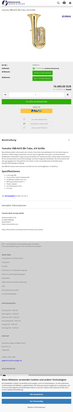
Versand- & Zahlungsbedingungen (13, 274)
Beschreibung (9, 140)
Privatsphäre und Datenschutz (12, 258)
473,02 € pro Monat (42, 73)
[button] (5, 94)
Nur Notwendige (36, 401)
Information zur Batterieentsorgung (14, 270)
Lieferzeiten (6, 278)
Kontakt (4, 266)
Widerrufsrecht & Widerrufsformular (14, 282)
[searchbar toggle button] (58, 3)
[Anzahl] (36, 94)
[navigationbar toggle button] (70, 3)
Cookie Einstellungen (9, 294)
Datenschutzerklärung (15, 390)
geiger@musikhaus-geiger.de (12, 360)
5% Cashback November (10, 290)
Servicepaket (10, 196)
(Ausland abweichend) (52, 68)
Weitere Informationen (36, 407)
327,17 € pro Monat (42, 78)
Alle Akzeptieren (36, 394)
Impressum (6, 262)
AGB (3, 286)
